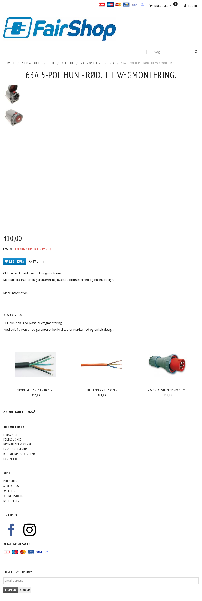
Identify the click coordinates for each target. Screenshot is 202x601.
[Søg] (196, 52)
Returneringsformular (19, 454)
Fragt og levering (15, 449)
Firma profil (11, 435)
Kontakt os (10, 459)
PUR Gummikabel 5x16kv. (102, 390)
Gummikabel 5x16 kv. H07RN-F (36, 390)
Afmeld (25, 590)
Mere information (15, 293)
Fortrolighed (12, 439)
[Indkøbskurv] (163, 6)
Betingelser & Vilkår (17, 444)
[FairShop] (59, 28)
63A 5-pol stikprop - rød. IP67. (167, 390)
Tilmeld (10, 590)
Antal (34, 261)
